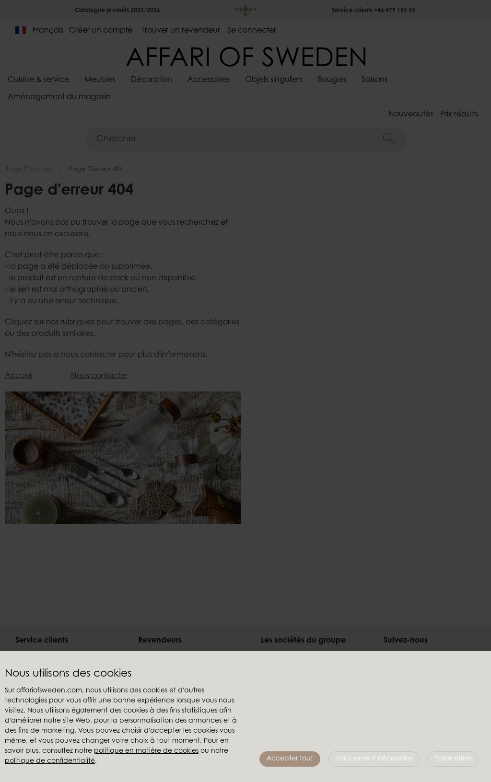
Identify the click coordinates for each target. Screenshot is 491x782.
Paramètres (452, 759)
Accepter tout (290, 759)
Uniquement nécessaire (373, 759)
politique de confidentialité (50, 761)
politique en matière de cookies (146, 751)
